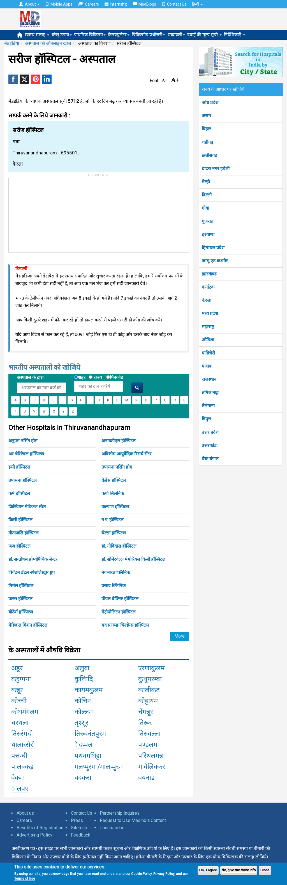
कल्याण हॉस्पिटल (115, 506)
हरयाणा (208, 234)
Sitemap (79, 827)
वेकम (17, 778)
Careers (88, 4)
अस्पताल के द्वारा (30, 377)
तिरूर (145, 723)
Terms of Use (24, 879)
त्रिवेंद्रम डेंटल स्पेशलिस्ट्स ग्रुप (31, 572)
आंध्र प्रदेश (210, 102)
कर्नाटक (208, 287)
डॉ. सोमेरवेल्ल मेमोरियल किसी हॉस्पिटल (133, 559)
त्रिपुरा (206, 418)
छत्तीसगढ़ (209, 155)
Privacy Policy (163, 874)
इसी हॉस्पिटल (19, 467)
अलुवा (82, 668)
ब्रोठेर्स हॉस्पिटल (20, 612)
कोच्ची (19, 701)
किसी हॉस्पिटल (20, 519)
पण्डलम (147, 745)
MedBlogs (144, 4)
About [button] (29, 4)
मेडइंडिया (11, 43)
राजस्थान (209, 379)
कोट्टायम (148, 701)
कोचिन (83, 701)
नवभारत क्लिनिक (115, 572)
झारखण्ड (209, 274)
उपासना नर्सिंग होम (116, 467)
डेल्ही (206, 181)
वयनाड (146, 778)
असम (206, 115)
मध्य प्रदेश (210, 313)
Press (77, 820)
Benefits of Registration (40, 827)
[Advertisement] (51, 213)
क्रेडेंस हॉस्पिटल (113, 480)
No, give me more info (239, 870)
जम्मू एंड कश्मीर (215, 260)
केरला (206, 300)
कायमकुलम (89, 690)
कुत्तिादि (84, 679)
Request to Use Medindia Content (133, 820)
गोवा (205, 208)
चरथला (20, 723)
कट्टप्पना (21, 679)
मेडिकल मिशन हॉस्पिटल (27, 625)
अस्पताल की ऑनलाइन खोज (48, 43)
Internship (116, 4)
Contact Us (174, 4)
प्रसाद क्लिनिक (113, 585)
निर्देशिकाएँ (234, 34)
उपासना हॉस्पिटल (22, 480)
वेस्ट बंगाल (210, 458)
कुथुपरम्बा (150, 679)
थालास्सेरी (23, 745)
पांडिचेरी (208, 353)
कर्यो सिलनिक (112, 493)
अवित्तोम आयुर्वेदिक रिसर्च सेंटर (126, 454)
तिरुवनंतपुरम (90, 734)
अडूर (17, 668)
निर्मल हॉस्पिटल (20, 585)
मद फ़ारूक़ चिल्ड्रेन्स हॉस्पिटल (125, 625)
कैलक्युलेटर (118, 34)
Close (265, 870)
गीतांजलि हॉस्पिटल (23, 533)
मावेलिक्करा (152, 767)
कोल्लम (84, 712)
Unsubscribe (112, 827)
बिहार (206, 128)
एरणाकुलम (151, 668)
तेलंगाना (208, 405)
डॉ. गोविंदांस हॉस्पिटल (118, 546)
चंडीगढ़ (207, 142)
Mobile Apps (58, 4)
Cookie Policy (141, 874)
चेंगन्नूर (145, 712)
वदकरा (83, 778)
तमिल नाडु (210, 392)
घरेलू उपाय (62, 34)
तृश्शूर (82, 723)
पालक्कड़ (22, 767)
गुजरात (207, 221)
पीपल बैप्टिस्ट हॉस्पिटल (119, 598)
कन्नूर (17, 690)
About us (25, 813)
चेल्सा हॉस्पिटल (113, 533)
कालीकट (148, 690)
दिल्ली (207, 195)
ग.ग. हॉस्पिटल (112, 519)
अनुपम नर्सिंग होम (23, 440)
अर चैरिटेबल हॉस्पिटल (26, 454)
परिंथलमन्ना (151, 756)
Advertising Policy (34, 835)
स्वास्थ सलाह (37, 34)
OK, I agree (208, 870)
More (179, 636)
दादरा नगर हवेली (216, 168)
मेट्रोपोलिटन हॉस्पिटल (118, 612)
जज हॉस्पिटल (19, 546)
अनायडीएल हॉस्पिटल (118, 440)
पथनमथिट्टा (88, 756)
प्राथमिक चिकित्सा (90, 34)
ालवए (20, 789)
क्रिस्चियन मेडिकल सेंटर (27, 506)
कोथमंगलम (24, 712)
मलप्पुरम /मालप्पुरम (99, 767)
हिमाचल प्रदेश (213, 247)
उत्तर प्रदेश (210, 432)
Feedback (80, 835)
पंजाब (206, 366)
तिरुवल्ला (149, 734)
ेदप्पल (83, 745)
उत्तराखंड (209, 445)
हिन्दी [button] (197, 4)
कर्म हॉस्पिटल (19, 493)
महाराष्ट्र (208, 326)
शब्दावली (176, 34)
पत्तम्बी (19, 756)
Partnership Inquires (120, 813)
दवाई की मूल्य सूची (204, 34)
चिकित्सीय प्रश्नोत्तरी (148, 34)
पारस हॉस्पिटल (20, 598)
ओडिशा (208, 339)
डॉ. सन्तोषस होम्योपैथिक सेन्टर (32, 559)
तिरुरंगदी (22, 734)
